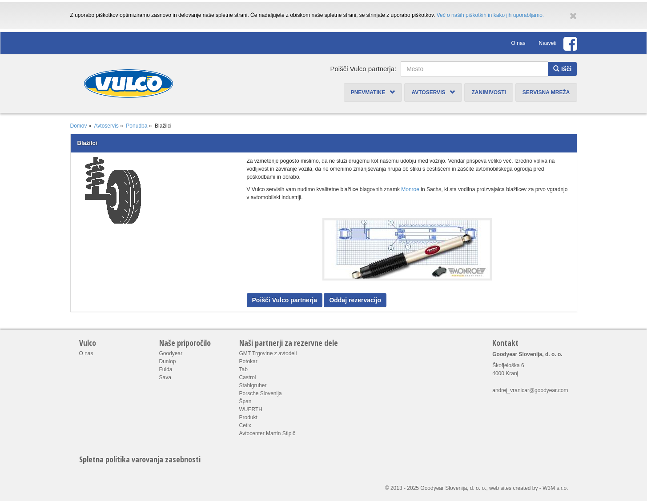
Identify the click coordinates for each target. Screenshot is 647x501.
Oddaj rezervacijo (355, 300)
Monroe (410, 189)
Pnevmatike (373, 92)
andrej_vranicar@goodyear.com (530, 390)
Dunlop (167, 361)
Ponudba (136, 126)
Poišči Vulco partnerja (284, 300)
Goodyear (171, 353)
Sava (165, 377)
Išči (562, 68)
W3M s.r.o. (555, 488)
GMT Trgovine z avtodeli (268, 353)
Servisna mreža (546, 92)
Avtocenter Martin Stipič (267, 433)
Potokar (248, 361)
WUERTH (250, 409)
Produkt (248, 417)
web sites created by (513, 488)
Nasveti (547, 43)
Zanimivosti (488, 92)
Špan (245, 401)
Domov (78, 126)
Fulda (166, 369)
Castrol (247, 377)
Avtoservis (433, 92)
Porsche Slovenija (260, 393)
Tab (243, 369)
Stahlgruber (253, 385)
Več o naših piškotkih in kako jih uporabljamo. (490, 15)
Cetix (245, 425)
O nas (518, 43)
